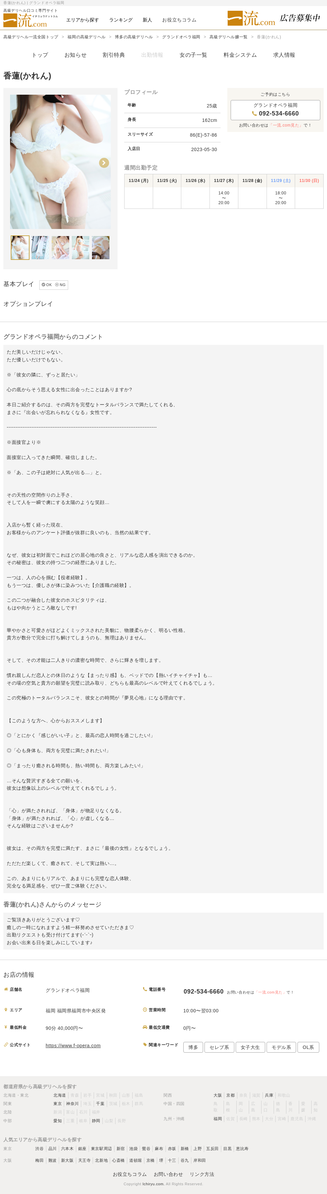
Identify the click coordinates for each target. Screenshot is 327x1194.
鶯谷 (146, 1148)
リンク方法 (202, 1174)
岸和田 (199, 1160)
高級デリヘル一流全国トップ (30, 37)
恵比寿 (242, 1148)
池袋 (133, 1148)
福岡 (218, 1118)
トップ (40, 55)
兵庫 (269, 1095)
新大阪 (67, 1160)
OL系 (308, 1047)
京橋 (150, 1160)
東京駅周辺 (101, 1148)
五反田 (212, 1148)
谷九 (185, 1160)
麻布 (159, 1148)
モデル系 (281, 1047)
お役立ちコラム (130, 1174)
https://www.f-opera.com (73, 1045)
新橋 (185, 1148)
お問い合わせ (168, 1174)
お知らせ (75, 55)
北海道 (59, 1095)
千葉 (100, 1103)
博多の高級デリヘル (134, 37)
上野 (197, 1148)
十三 (172, 1160)
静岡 (96, 1120)
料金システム (240, 55)
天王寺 (84, 1160)
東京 (57, 1103)
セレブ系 (219, 1047)
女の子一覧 (193, 55)
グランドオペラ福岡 (181, 37)
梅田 (39, 1160)
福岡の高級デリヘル (86, 37)
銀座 (82, 1148)
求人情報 (284, 55)
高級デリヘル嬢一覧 (228, 37)
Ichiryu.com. (153, 1184)
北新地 (101, 1160)
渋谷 (39, 1148)
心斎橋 (118, 1160)
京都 (230, 1095)
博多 (193, 1047)
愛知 (57, 1120)
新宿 (120, 1148)
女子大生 (250, 1047)
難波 (52, 1160)
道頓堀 (135, 1160)
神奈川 (72, 1103)
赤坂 (172, 1148)
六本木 (67, 1148)
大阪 (218, 1095)
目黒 (227, 1148)
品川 (52, 1148)
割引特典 (114, 55)
